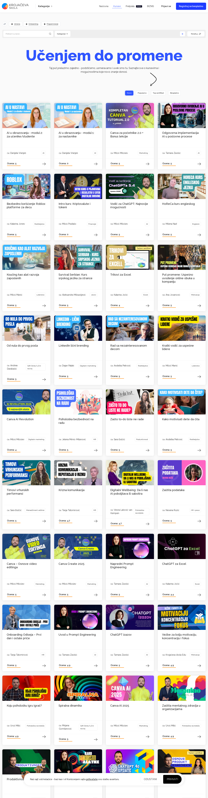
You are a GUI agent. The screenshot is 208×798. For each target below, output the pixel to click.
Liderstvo (40, 295)
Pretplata (134, 6)
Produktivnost (142, 439)
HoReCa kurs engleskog (178, 204)
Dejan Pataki (68, 366)
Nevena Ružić (172, 510)
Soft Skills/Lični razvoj (34, 367)
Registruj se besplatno (191, 6)
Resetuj (196, 34)
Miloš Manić (16, 295)
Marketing (143, 153)
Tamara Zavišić (173, 153)
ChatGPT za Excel (174, 564)
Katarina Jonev (17, 224)
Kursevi (117, 6)
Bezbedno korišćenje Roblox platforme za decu (26, 205)
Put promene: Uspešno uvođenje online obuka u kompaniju (178, 278)
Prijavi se (166, 6)
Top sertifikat (155, 93)
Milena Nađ (171, 224)
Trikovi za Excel (120, 274)
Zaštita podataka (173, 490)
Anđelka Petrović (122, 366)
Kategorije (45, 6)
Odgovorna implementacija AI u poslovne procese (180, 134)
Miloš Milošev (121, 153)
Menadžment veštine (35, 510)
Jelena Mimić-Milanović (74, 439)
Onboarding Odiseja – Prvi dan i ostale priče (24, 636)
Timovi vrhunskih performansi (18, 492)
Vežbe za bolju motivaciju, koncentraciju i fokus (179, 636)
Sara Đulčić (119, 439)
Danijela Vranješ (18, 153)
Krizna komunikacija (71, 490)
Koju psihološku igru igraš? (24, 705)
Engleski (196, 224)
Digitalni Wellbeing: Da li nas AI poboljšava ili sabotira (129, 492)
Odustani (149, 778)
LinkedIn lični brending (74, 345)
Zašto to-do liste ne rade (127, 419)
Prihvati (172, 778)
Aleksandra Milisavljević (74, 295)
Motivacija (195, 295)
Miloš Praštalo (69, 224)
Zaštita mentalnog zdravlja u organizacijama (181, 707)
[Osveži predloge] (4, 24)
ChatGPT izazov (121, 634)
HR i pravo (195, 510)
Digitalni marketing (88, 366)
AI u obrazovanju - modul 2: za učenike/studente (25, 134)
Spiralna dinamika (70, 705)
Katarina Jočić (121, 295)
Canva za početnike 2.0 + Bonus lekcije (126, 134)
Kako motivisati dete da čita (180, 419)
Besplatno (173, 93)
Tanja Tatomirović (71, 510)
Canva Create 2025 (71, 564)
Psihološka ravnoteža (139, 511)
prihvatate (92, 779)
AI (43, 153)
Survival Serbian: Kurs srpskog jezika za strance (75, 276)
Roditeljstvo (39, 224)
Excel (145, 295)
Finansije (92, 224)
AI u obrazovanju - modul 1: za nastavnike (76, 134)
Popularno (137, 93)
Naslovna (103, 6)
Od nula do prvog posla (22, 345)
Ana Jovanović (173, 295)
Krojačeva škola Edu (176, 655)
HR (94, 439)
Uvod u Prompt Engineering (77, 634)
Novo (123, 93)
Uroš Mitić (15, 726)
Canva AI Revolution (20, 419)
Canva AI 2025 (119, 705)
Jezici (93, 295)
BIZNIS (150, 6)
